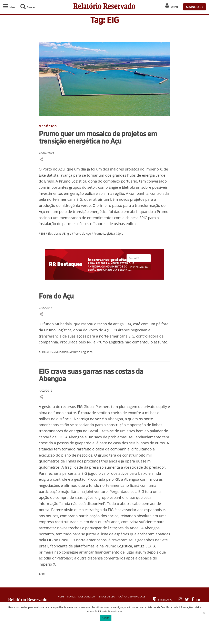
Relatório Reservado (104, 7)
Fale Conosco (86, 596)
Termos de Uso (106, 596)
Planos (71, 596)
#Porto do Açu (82, 233)
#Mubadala (61, 352)
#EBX (43, 352)
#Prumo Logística (104, 233)
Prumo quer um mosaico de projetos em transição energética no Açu (98, 137)
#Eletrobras (54, 233)
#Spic (119, 233)
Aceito (105, 618)
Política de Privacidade (131, 596)
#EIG (42, 233)
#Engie (67, 233)
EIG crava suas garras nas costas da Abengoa (91, 375)
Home (61, 596)
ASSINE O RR (194, 7)
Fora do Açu (56, 295)
